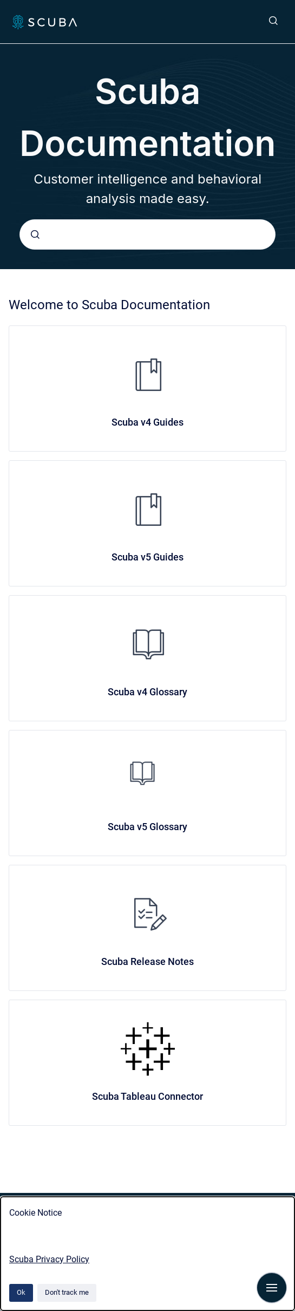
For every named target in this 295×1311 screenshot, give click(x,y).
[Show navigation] (271, 1287)
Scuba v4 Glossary (147, 691)
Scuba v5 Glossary (147, 826)
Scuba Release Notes (147, 961)
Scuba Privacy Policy (49, 1259)
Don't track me (67, 1292)
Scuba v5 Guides (147, 557)
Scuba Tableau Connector (147, 1096)
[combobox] (147, 234)
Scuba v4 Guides (147, 422)
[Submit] (35, 234)
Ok (21, 1292)
